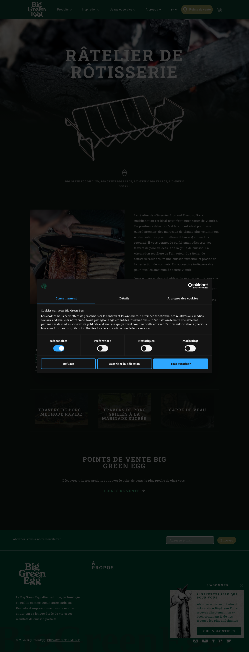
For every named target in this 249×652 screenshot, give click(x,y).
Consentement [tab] (66, 298)
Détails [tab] (124, 298)
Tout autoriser (181, 364)
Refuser (68, 364)
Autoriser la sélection (124, 364)
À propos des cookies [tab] (182, 298)
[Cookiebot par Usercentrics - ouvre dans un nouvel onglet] (191, 286)
